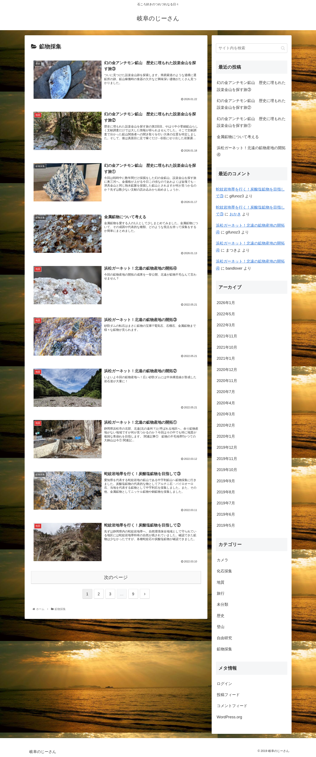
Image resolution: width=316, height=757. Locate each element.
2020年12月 (227, 370)
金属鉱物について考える (238, 137)
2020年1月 (226, 436)
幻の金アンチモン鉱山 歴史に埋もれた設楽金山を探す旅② (251, 104)
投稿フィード (228, 695)
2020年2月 (226, 425)
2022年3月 (226, 325)
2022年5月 (226, 314)
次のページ (116, 576)
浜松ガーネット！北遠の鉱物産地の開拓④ (251, 151)
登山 (220, 627)
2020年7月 (226, 392)
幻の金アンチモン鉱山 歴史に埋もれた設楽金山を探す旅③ (251, 86)
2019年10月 (227, 470)
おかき (235, 214)
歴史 (220, 616)
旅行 (220, 593)
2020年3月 (226, 414)
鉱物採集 (224, 649)
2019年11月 (227, 459)
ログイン (224, 684)
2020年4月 (226, 403)
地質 (220, 582)
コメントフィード (232, 706)
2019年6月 (226, 514)
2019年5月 (226, 525)
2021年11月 (227, 336)
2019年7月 (226, 503)
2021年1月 (226, 358)
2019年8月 (226, 492)
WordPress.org (229, 717)
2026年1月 (226, 303)
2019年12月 (227, 447)
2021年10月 (227, 347)
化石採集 (224, 571)
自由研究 (224, 638)
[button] (283, 48)
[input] (251, 48)
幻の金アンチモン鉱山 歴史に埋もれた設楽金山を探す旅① (251, 122)
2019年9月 (226, 481)
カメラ (222, 560)
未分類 (222, 604)
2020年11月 (227, 381)
